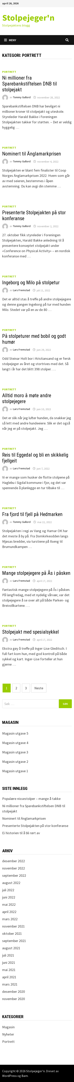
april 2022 (9, 911)
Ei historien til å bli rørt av (21, 833)
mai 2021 (9, 970)
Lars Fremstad (21, 290)
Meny (10, 40)
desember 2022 (13, 861)
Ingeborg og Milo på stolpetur (31, 282)
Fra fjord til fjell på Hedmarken (32, 514)
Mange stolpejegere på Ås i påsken (36, 573)
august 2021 (11, 948)
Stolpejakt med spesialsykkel (30, 632)
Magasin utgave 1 (15, 771)
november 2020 (13, 999)
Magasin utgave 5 (15, 733)
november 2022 (13, 868)
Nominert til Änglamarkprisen (31, 154)
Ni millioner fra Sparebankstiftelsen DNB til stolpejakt (29, 84)
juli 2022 (8, 890)
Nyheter (8, 1034)
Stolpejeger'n (28, 17)
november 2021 (13, 926)
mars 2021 (10, 984)
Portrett (9, 72)
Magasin (8, 1027)
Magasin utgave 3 (15, 752)
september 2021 (14, 940)
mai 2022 (9, 904)
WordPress (9, 1076)
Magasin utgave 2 (15, 761)
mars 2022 (10, 919)
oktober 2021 (12, 933)
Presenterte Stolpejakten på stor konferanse (35, 825)
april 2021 (9, 977)
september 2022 (14, 875)
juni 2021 (8, 962)
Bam (25, 1076)
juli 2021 (8, 955)
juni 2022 (8, 897)
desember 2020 (13, 991)
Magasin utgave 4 (15, 742)
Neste (38, 688)
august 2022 (11, 882)
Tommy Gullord (22, 97)
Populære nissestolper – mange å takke (31, 798)
